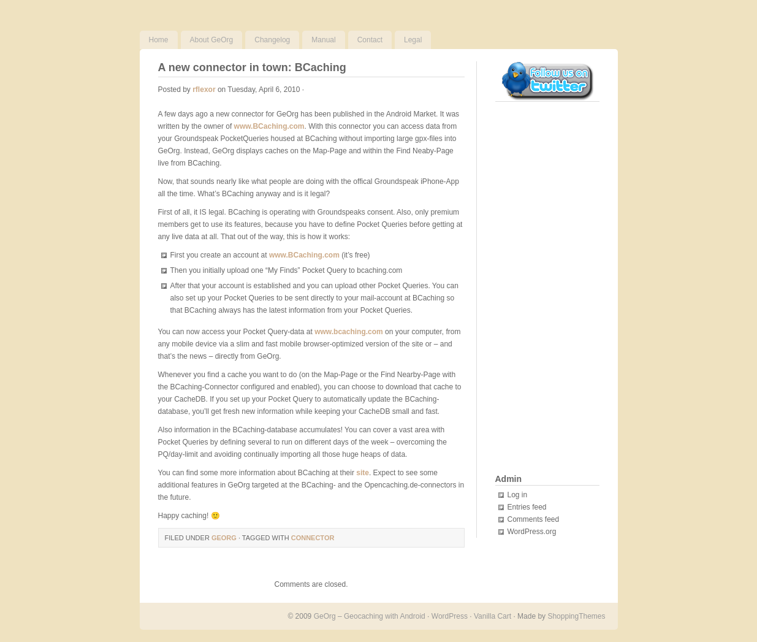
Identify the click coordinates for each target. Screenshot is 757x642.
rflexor (203, 89)
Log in (518, 495)
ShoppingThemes (576, 616)
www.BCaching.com (269, 126)
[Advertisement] (544, 289)
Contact (369, 40)
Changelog (272, 40)
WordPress (450, 616)
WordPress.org (532, 531)
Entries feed (527, 507)
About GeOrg (212, 40)
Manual (323, 40)
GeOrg (224, 537)
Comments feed (534, 519)
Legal (413, 40)
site (362, 472)
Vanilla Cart (492, 616)
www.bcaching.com (348, 331)
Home (159, 40)
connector (313, 537)
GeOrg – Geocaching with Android (369, 616)
